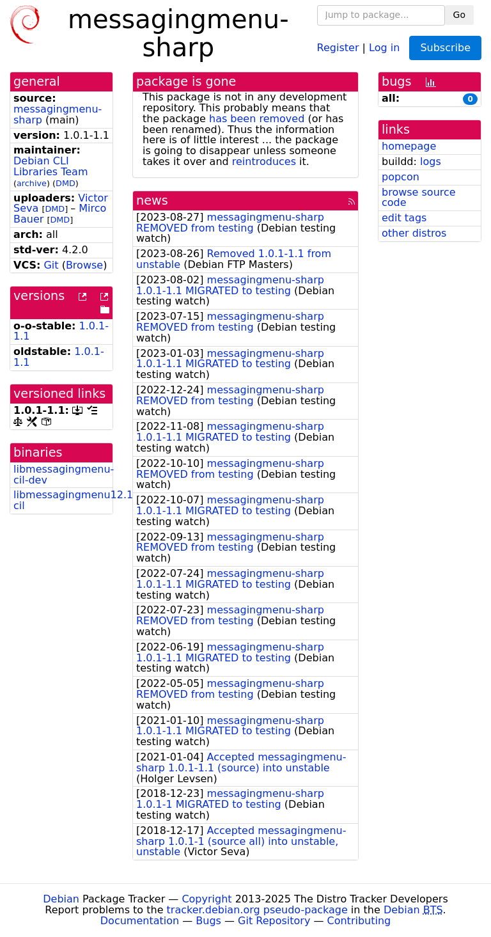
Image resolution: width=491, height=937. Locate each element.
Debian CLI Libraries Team (50, 166)
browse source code (419, 197)
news (152, 200)
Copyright (206, 899)
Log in (384, 47)
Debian (61, 899)
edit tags (404, 218)
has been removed (256, 119)
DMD (65, 183)
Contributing (359, 921)
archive (32, 183)
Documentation (139, 921)
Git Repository (274, 921)
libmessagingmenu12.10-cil (78, 500)
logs (430, 161)
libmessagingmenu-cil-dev (63, 474)
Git (50, 265)
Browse (84, 265)
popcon (400, 177)
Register (338, 47)
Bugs (208, 921)
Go (459, 15)
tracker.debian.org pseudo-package (257, 910)
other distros (414, 233)
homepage (409, 146)
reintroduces (264, 161)
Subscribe (445, 48)
